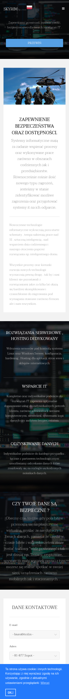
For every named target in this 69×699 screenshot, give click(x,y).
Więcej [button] (45, 682)
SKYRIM (18, 9)
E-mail (13, 625)
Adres (12, 646)
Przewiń (34, 43)
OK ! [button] (10, 692)
